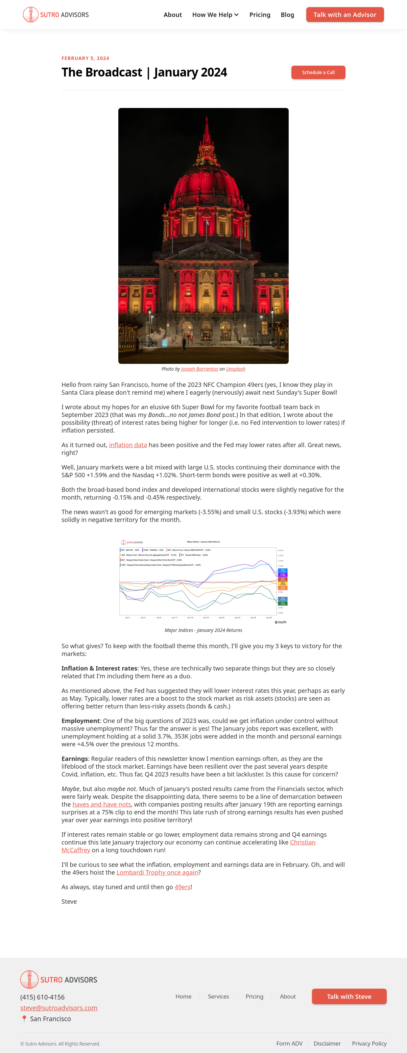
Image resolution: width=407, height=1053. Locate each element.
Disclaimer (327, 1043)
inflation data (128, 445)
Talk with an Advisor (345, 14)
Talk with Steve (349, 996)
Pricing (260, 14)
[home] (56, 14)
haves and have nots (101, 804)
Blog (287, 14)
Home (183, 996)
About (173, 14)
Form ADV (290, 1043)
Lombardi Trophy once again (157, 872)
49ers (183, 887)
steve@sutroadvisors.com (58, 1008)
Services (218, 996)
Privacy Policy (369, 1043)
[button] (216, 14)
